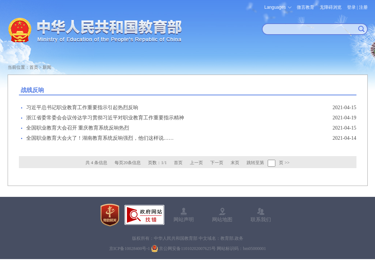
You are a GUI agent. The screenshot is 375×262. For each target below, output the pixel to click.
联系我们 (261, 219)
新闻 (47, 67)
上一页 (196, 162)
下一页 (216, 162)
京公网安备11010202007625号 (187, 248)
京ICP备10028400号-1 (129, 248)
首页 (33, 67)
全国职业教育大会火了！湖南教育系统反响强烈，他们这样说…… (100, 138)
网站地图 (222, 219)
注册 (363, 7)
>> (287, 162)
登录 (351, 7)
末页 (235, 162)
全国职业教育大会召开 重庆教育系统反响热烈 (77, 128)
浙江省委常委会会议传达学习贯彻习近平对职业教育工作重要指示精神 (105, 117)
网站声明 (183, 219)
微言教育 (305, 7)
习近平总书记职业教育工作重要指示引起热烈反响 (82, 107)
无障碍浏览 (331, 7)
